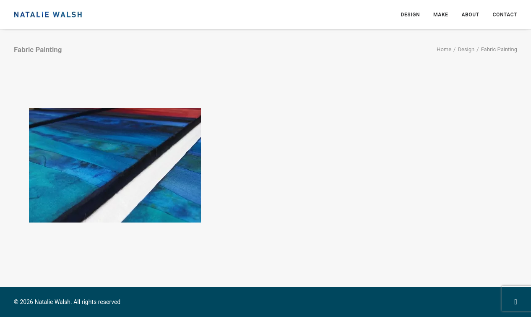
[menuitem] (413, 14)
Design (410, 15)
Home (444, 49)
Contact (505, 15)
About (470, 15)
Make (440, 15)
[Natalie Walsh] (48, 14)
